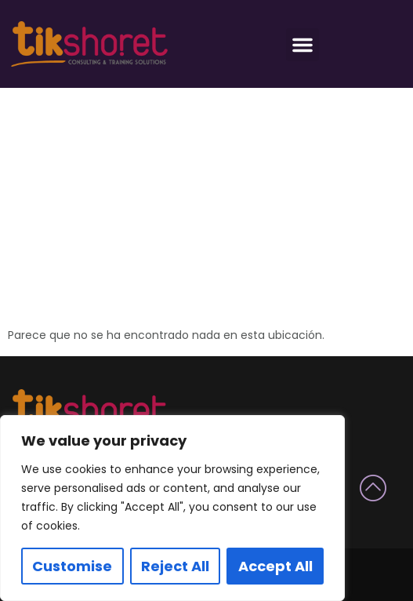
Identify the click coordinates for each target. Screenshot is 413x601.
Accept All (275, 566)
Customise (72, 566)
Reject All (175, 566)
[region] (172, 508)
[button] (302, 44)
